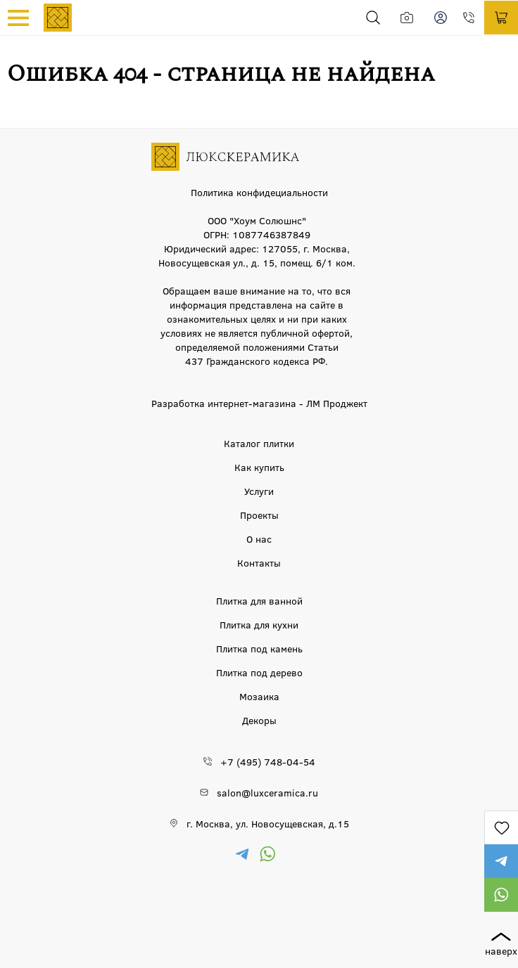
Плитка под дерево (259, 672)
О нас (259, 538)
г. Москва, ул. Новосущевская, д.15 (268, 823)
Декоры (259, 720)
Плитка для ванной (259, 600)
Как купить (259, 467)
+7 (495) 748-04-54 (473, 17)
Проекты (259, 515)
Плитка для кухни (259, 624)
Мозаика (259, 696)
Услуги (259, 491)
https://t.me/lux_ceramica (501, 861)
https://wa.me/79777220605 (501, 895)
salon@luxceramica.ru (267, 792)
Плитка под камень (259, 648)
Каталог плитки (259, 443)
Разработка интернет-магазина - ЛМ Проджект (259, 403)
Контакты (259, 562)
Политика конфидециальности (259, 192)
